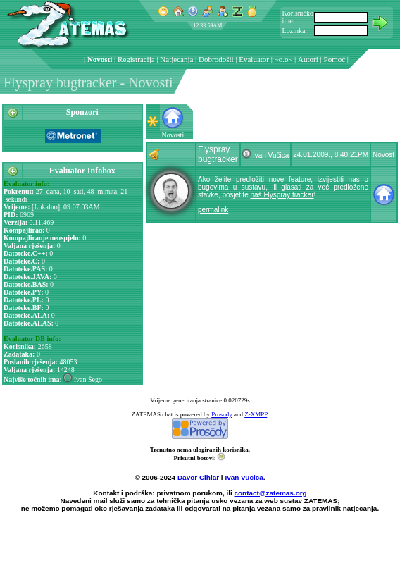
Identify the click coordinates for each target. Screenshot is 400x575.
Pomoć (335, 59)
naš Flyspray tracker (281, 195)
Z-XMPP (255, 414)
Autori (308, 59)
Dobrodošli (216, 59)
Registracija (136, 59)
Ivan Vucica (244, 477)
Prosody (221, 414)
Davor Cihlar (198, 477)
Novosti (99, 59)
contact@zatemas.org (271, 493)
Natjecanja (176, 59)
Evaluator (254, 59)
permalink (213, 210)
